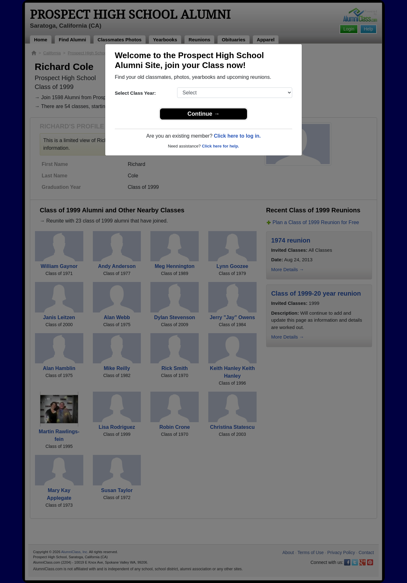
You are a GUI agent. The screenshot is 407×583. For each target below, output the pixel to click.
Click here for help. (220, 146)
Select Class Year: (135, 93)
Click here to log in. (237, 136)
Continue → (204, 114)
